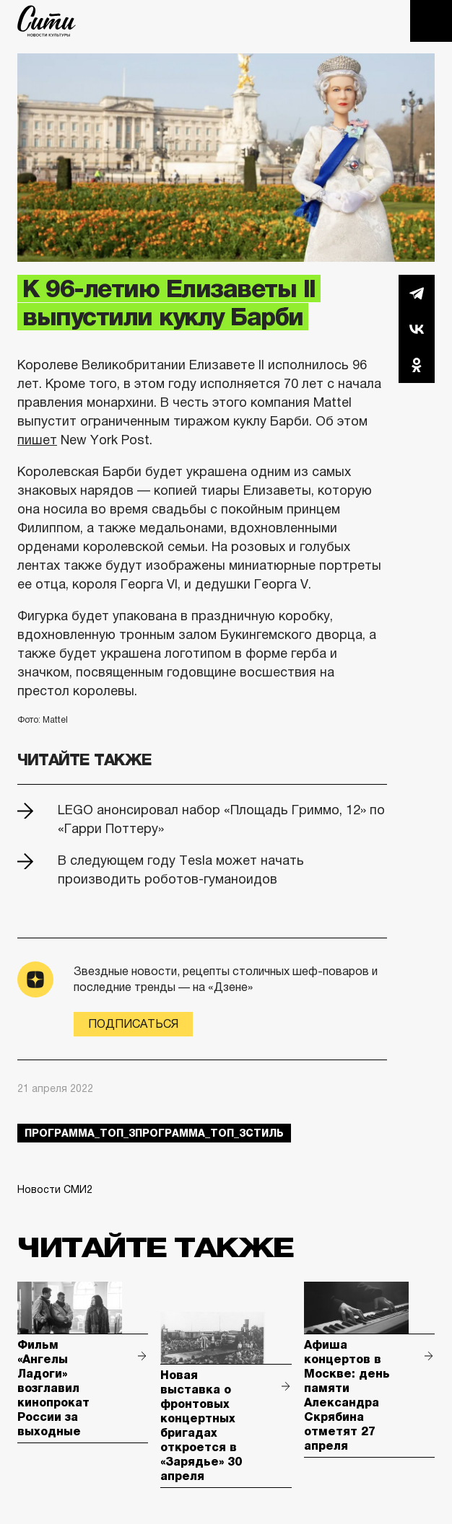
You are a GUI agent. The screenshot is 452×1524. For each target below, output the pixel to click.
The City (46, 21)
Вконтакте (417, 329)
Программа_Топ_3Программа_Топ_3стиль (154, 1133)
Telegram (417, 293)
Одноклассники (417, 365)
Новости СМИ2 (54, 1189)
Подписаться (133, 1024)
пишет (37, 440)
